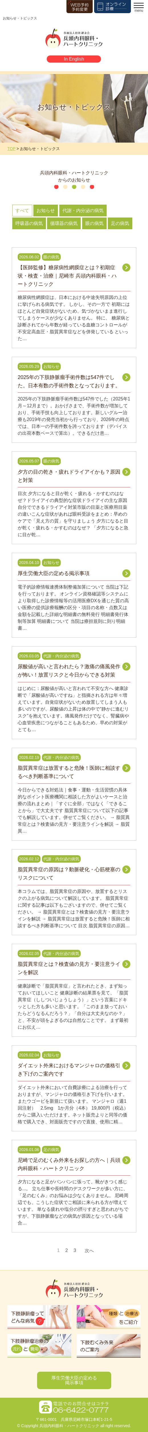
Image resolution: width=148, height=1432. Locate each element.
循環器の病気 (64, 223)
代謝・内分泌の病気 (83, 210)
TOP (11, 148)
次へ (89, 1250)
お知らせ (46, 210)
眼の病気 (94, 223)
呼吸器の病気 (29, 223)
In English (74, 59)
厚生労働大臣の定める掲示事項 (74, 1380)
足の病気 (120, 223)
